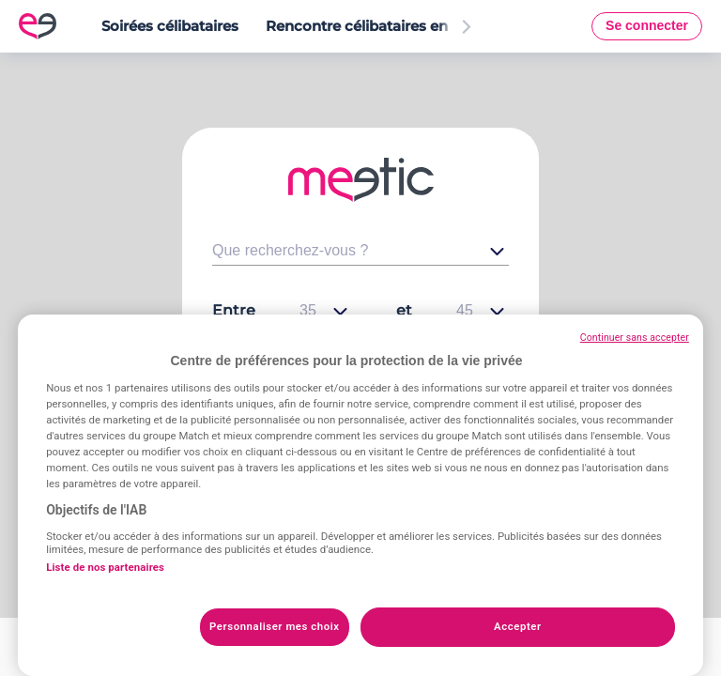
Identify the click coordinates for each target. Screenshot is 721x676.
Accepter (518, 626)
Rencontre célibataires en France (383, 26)
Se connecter (647, 25)
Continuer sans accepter (634, 337)
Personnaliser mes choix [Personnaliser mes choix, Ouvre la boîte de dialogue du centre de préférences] (274, 626)
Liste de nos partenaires (105, 567)
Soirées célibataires (169, 26)
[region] (360, 495)
